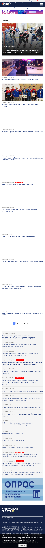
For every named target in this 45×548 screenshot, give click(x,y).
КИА (20, 1)
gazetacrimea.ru (38, 533)
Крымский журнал (29, 1)
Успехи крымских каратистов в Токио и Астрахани (17, 184)
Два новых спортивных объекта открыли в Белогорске (18, 236)
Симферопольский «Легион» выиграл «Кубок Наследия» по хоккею (22, 261)
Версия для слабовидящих (22, 8)
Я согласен (22, 545)
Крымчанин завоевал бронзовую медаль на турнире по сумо (20, 79)
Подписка (40, 1)
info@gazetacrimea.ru (37, 530)
